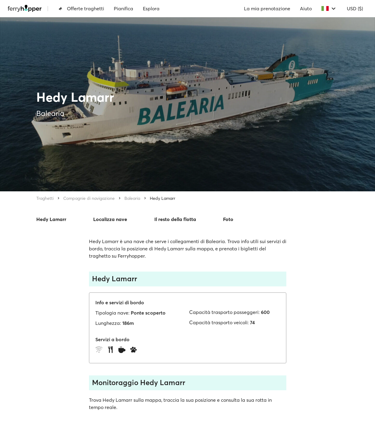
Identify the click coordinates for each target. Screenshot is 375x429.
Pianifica (123, 8)
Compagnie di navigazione (89, 198)
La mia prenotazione (267, 8)
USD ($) (355, 8)
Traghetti (45, 198)
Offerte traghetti (81, 8)
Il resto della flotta (175, 219)
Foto (228, 219)
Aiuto (306, 8)
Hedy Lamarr (162, 198)
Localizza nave (110, 219)
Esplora (151, 8)
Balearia (132, 198)
